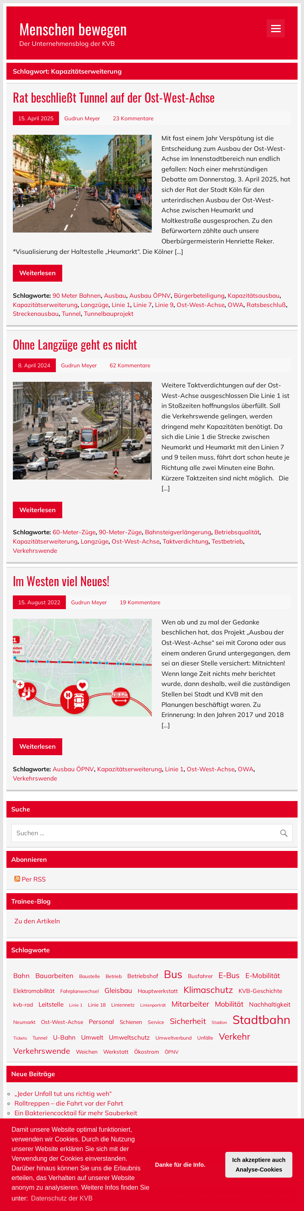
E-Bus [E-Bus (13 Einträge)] (229, 974)
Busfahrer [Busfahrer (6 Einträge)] (200, 975)
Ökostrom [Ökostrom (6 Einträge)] (146, 1051)
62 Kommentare (130, 365)
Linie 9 (164, 305)
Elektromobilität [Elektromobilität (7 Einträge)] (34, 990)
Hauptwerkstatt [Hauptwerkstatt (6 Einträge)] (158, 990)
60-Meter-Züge (74, 532)
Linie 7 (142, 305)
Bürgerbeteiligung (199, 295)
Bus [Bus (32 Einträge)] (173, 973)
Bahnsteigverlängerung (178, 532)
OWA (235, 305)
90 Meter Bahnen (77, 295)
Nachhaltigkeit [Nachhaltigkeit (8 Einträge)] (269, 1004)
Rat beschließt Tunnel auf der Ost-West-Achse (114, 97)
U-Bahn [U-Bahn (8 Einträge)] (64, 1037)
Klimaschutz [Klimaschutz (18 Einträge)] (208, 989)
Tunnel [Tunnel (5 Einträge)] (40, 1037)
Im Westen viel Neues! (61, 581)
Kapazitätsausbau (254, 295)
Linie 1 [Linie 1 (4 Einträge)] (75, 1004)
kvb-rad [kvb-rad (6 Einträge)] (23, 1004)
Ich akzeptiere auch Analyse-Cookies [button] (259, 1165)
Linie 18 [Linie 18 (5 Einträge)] (97, 1004)
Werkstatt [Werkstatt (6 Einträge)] (116, 1051)
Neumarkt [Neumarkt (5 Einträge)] (24, 1022)
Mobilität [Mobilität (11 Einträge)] (229, 1003)
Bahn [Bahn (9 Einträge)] (21, 975)
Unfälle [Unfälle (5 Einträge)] (205, 1037)
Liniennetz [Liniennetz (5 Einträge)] (123, 1004)
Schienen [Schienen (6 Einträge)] (131, 1021)
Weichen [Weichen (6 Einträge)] (87, 1051)
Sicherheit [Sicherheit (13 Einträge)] (188, 1020)
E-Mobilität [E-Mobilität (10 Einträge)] (262, 975)
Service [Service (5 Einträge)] (156, 1022)
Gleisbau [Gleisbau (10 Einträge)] (118, 990)
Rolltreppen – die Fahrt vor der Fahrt (68, 1103)
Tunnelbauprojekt (108, 313)
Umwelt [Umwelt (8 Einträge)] (92, 1037)
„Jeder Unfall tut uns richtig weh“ (63, 1093)
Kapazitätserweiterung (45, 305)
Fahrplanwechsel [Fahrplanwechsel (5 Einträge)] (79, 991)
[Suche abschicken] (285, 831)
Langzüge (94, 305)
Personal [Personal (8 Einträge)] (101, 1021)
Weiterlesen (37, 273)
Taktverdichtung (185, 541)
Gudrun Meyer (82, 118)
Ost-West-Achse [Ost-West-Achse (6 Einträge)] (62, 1021)
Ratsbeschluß (266, 305)
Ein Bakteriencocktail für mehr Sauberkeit (75, 1113)
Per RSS (30, 879)
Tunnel (71, 313)
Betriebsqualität (236, 532)
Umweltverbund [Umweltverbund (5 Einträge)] (173, 1037)
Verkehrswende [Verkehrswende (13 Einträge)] (41, 1050)
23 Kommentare (133, 118)
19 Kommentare (140, 602)
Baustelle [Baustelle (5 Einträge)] (89, 976)
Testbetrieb (227, 541)
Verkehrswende (35, 550)
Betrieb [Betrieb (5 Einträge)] (114, 976)
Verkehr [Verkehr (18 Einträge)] (234, 1036)
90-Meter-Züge (120, 532)
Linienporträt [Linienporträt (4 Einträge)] (153, 1004)
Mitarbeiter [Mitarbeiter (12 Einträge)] (190, 1003)
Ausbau (115, 295)
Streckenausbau (36, 313)
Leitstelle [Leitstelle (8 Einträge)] (51, 1004)
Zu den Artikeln (37, 921)
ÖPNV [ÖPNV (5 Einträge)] (172, 1051)
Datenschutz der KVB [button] (61, 1198)
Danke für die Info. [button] (180, 1165)
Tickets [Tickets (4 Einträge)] (20, 1037)
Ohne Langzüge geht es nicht (75, 344)
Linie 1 (121, 305)
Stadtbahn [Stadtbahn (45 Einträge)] (261, 1019)
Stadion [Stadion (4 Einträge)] (219, 1022)
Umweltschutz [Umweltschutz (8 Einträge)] (129, 1037)
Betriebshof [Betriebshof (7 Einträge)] (142, 975)
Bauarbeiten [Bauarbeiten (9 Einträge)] (54, 975)
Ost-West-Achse (200, 305)
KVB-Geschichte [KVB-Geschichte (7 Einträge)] (260, 990)
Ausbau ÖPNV (150, 295)
